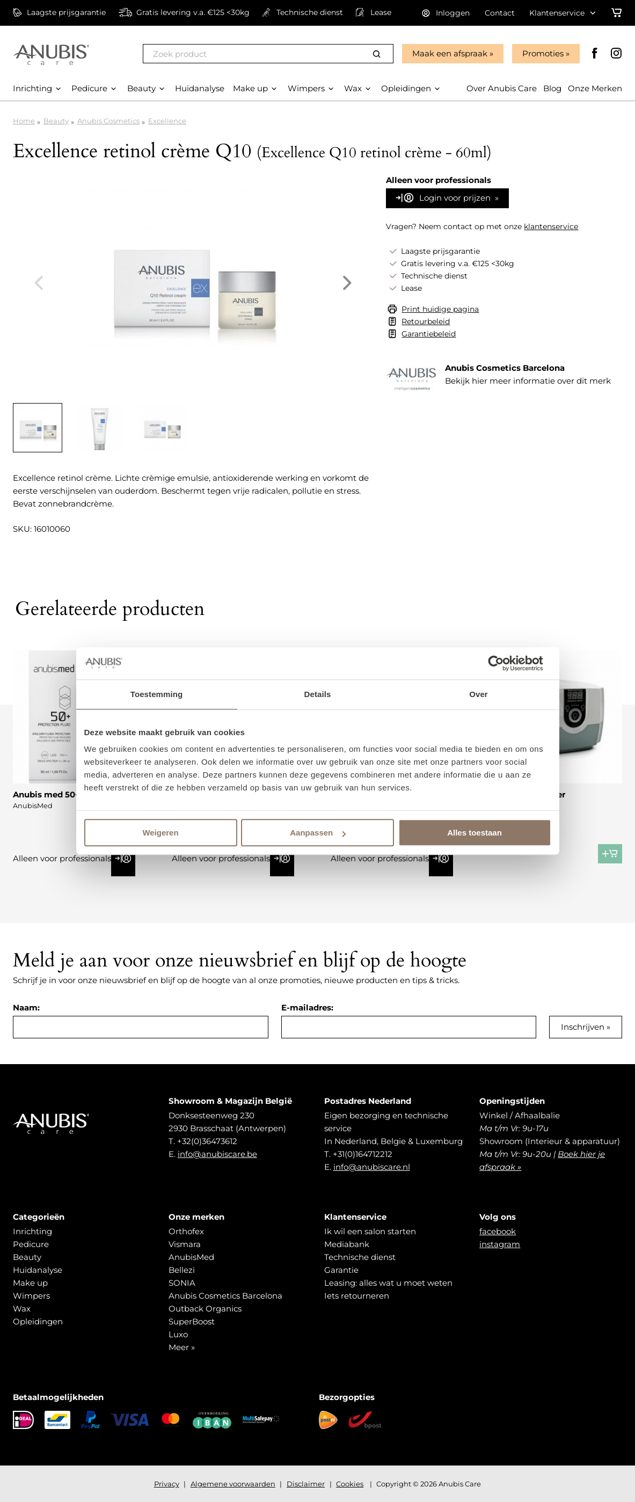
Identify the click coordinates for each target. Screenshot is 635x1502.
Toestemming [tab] (156, 694)
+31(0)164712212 (362, 1154)
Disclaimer (306, 1483)
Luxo (178, 1334)
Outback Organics (205, 1308)
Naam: (26, 1007)
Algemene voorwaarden (233, 1483)
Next (347, 283)
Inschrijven (582, 1027)
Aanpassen (318, 832)
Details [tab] (317, 694)
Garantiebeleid (429, 334)
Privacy (166, 1483)
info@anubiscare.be (217, 1154)
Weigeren (160, 832)
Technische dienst (360, 1257)
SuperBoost (192, 1321)
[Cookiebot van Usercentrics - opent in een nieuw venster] (504, 663)
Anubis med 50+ (46, 794)
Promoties (543, 53)
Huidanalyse (37, 1270)
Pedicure (31, 1244)
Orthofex (186, 1231)
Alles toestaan (474, 832)
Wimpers (31, 1296)
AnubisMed (191, 1257)
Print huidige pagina (440, 309)
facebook (497, 1231)
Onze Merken (595, 88)
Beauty (56, 120)
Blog (552, 88)
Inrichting (32, 1231)
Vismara (185, 1244)
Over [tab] (478, 694)
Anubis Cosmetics (108, 120)
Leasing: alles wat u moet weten (388, 1283)
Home (24, 120)
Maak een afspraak (449, 53)
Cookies (349, 1483)
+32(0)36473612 (207, 1141)
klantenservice (551, 226)
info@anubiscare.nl (371, 1167)
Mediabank (346, 1244)
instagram (499, 1244)
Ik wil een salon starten (370, 1231)
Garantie (341, 1270)
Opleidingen (38, 1321)
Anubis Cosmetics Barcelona (225, 1296)
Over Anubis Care (501, 88)
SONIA (182, 1283)
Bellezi (182, 1270)
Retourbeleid (426, 321)
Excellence (167, 120)
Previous (39, 283)
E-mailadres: (307, 1007)
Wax (22, 1308)
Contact (500, 13)
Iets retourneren (356, 1296)
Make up (30, 1283)
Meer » (182, 1347)
